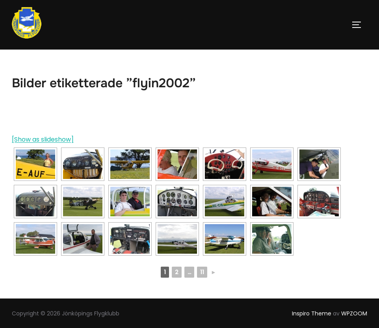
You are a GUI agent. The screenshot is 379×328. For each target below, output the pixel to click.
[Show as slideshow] (43, 139)
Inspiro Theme (311, 313)
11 (202, 272)
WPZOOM (354, 313)
